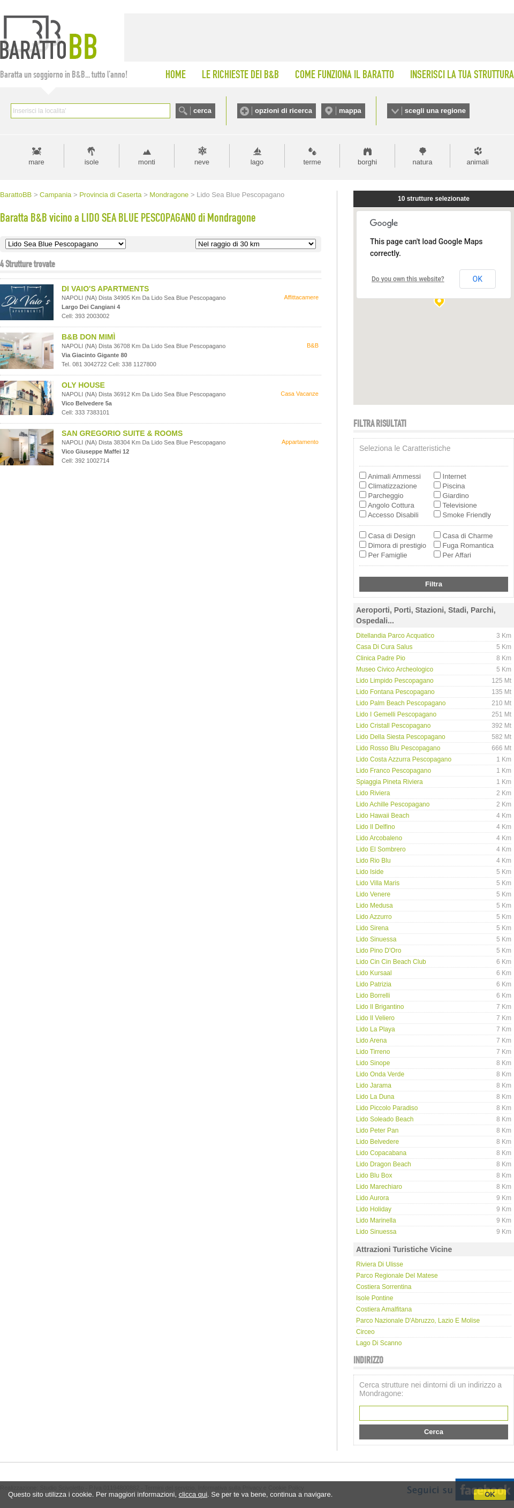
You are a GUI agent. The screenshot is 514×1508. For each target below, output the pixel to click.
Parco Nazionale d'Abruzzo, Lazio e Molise (418, 1320)
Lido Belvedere (377, 1141)
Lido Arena (371, 1040)
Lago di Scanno (379, 1343)
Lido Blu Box (374, 1175)
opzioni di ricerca (283, 111)
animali (477, 162)
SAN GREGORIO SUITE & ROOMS (122, 433)
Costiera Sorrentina (383, 1287)
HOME (175, 74)
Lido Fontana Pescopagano (395, 692)
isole (92, 162)
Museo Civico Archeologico (394, 669)
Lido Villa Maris (377, 883)
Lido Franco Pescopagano (393, 770)
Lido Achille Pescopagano (392, 804)
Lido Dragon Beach (383, 1164)
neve (201, 162)
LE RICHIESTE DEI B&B (240, 74)
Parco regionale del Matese (397, 1275)
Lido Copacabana (381, 1153)
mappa (350, 111)
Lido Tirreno (373, 1051)
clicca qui (193, 1494)
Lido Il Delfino (375, 827)
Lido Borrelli (373, 995)
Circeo (365, 1332)
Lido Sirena (372, 928)
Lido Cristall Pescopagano (393, 725)
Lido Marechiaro (379, 1186)
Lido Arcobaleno (379, 838)
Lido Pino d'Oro (378, 950)
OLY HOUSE (83, 385)
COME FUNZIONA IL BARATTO (344, 74)
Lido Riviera (373, 793)
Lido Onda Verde (380, 1074)
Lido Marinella (376, 1220)
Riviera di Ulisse (379, 1264)
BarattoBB (16, 195)
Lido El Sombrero (381, 849)
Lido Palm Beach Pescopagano (400, 703)
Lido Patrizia (373, 984)
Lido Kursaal (374, 973)
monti (146, 162)
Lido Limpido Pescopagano (395, 680)
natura (423, 162)
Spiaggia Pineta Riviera (389, 782)
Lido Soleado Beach (384, 1119)
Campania (55, 195)
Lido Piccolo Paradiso (387, 1108)
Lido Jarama (373, 1085)
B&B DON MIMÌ (88, 337)
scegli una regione (435, 111)
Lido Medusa (374, 905)
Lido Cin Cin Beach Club (391, 962)
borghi (367, 162)
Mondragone (168, 195)
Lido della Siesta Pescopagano (400, 737)
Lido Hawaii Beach (382, 815)
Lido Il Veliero (375, 1018)
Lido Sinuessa (376, 939)
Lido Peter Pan (377, 1130)
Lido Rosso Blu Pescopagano (398, 748)
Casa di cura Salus (384, 647)
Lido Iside (369, 872)
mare (36, 162)
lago (257, 162)
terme (312, 162)
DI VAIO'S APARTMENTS (105, 288)
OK (490, 1494)
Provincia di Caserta (110, 195)
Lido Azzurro (374, 917)
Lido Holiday (373, 1209)
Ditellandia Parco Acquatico (395, 635)
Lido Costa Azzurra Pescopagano (403, 759)
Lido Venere (373, 894)
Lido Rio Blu (373, 860)
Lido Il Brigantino (380, 1007)
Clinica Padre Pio (380, 658)
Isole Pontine (374, 1298)
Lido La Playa (375, 1029)
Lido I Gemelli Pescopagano (396, 714)
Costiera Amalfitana (384, 1309)
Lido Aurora (372, 1198)
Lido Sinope (373, 1063)
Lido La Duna (375, 1096)
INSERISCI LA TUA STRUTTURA (462, 74)
